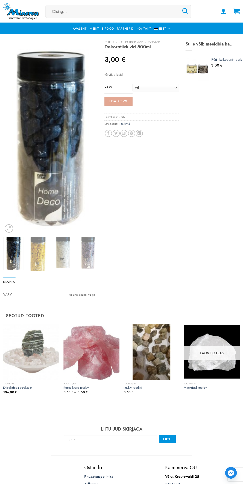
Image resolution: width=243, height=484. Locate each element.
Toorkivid (154, 42)
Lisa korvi (118, 101)
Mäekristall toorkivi (195, 388)
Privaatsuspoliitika (98, 476)
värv (108, 87)
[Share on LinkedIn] (139, 133)
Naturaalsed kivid (131, 42)
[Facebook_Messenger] (231, 473)
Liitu (167, 439)
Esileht (109, 42)
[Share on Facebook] (108, 133)
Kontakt (143, 28)
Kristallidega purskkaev (17, 388)
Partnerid (125, 28)
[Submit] (185, 11)
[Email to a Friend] (123, 133)
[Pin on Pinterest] (131, 133)
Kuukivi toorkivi (133, 388)
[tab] (9, 282)
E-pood (108, 28)
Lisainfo (9, 282)
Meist (94, 28)
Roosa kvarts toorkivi (76, 388)
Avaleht (80, 28)
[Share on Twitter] (116, 133)
